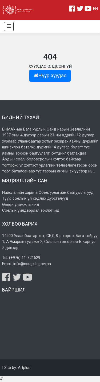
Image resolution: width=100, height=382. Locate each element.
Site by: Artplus (17, 367)
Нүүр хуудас (50, 75)
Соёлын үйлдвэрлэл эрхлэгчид (30, 210)
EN (95, 8)
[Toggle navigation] (9, 26)
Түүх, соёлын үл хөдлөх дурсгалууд (35, 198)
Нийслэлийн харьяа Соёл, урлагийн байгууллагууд (48, 192)
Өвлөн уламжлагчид (20, 204)
